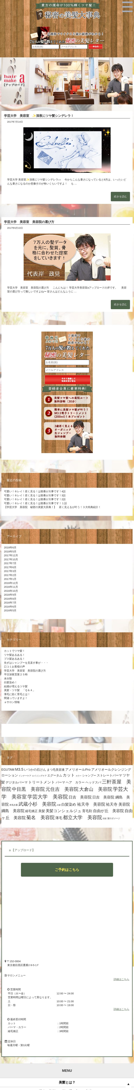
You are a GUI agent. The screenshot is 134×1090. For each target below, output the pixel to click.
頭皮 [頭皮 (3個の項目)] (105, 818)
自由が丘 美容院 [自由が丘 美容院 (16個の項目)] (108, 811)
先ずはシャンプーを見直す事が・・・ (26, 662)
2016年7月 (10, 602)
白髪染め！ (10, 682)
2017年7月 (10, 563)
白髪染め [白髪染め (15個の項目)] (68, 804)
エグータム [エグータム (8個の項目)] (54, 775)
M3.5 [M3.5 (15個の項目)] (19, 769)
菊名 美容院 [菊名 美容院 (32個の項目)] (40, 817)
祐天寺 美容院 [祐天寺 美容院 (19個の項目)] (91, 804)
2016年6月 (10, 606)
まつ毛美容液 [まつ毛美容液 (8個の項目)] (56, 769)
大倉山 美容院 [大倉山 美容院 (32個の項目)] (95, 789)
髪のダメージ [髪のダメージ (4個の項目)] (113, 818)
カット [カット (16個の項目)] (69, 775)
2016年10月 (11, 590)
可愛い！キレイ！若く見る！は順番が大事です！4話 (35, 491)
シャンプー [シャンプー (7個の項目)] (89, 775)
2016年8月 (10, 598)
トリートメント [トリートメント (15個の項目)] (41, 782)
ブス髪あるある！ (14, 658)
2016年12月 (11, 582)
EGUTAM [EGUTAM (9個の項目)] (7, 769)
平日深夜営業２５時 (16, 674)
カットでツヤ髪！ (14, 650)
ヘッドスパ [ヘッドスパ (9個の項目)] (93, 782)
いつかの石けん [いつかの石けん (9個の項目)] (35, 769)
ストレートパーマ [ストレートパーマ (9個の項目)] (109, 775)
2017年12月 (11, 555)
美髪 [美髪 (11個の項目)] (41, 811)
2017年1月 (10, 578)
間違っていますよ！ (16, 698)
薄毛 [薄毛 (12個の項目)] (58, 818)
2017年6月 (10, 567)
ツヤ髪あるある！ (14, 654)
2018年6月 (10, 547)
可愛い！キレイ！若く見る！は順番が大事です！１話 (35, 503)
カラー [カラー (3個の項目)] (78, 776)
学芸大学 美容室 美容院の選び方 (29, 222)
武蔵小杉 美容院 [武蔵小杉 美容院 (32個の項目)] (37, 804)
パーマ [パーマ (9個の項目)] (60, 782)
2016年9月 (10, 594)
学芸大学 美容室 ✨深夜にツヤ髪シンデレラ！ (39, 116)
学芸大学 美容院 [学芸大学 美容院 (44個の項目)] (47, 797)
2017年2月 (10, 575)
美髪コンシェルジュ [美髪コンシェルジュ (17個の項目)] (63, 811)
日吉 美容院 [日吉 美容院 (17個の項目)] (80, 797)
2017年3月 (10, 571)
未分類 (8, 678)
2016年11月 (11, 586)
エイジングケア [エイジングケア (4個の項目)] (39, 776)
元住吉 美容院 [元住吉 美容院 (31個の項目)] (62, 789)
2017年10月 (11, 559)
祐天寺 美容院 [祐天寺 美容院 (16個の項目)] (118, 804)
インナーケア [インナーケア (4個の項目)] (25, 776)
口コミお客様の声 (14, 666)
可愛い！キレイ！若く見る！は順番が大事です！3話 (35, 495)
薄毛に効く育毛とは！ (17, 694)
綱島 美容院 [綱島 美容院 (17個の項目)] (12, 811)
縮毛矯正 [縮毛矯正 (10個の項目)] (31, 811)
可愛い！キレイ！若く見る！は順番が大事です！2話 (35, 499)
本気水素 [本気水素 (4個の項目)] (13, 805)
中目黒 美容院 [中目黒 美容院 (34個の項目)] (28, 789)
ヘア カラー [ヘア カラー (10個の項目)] (75, 782)
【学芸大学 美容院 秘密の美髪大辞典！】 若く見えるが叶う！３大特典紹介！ (52, 507)
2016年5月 (10, 610)
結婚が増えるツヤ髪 (16, 686)
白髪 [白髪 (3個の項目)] (59, 805)
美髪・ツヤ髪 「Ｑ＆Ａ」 (21, 690)
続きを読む (120, 196)
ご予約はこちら (67, 870)
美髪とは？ (67, 1082)
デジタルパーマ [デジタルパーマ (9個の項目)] (17, 782)
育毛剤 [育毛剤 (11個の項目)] (87, 811)
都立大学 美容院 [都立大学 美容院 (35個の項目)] (82, 817)
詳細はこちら (121, 979)
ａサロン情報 (12, 702)
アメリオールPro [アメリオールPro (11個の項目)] (77, 769)
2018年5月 (10, 551)
